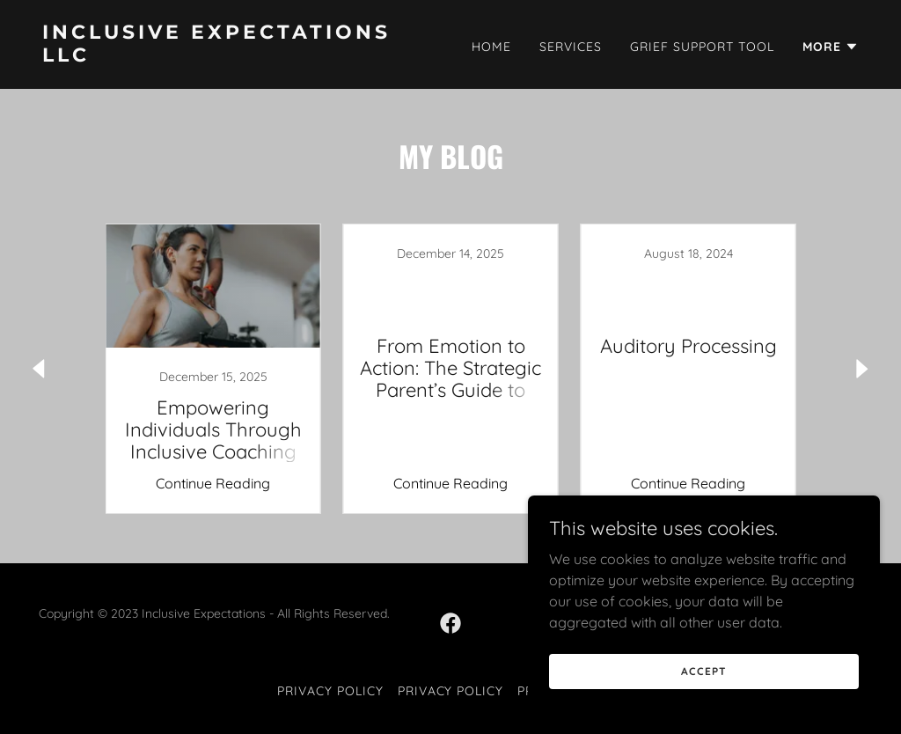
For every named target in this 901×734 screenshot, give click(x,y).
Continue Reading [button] (213, 483)
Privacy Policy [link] (330, 691)
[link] (239, 56)
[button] (830, 46)
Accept (703, 671)
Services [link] (570, 47)
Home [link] (491, 47)
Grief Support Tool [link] (702, 47)
